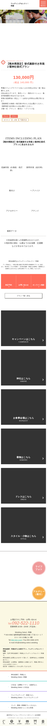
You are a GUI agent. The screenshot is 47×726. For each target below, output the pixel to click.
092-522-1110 (16, 640)
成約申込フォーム (12, 715)
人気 (15, 120)
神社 (35, 722)
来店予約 (12, 722)
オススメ (7, 120)
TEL (4, 722)
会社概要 (37, 715)
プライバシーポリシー (26, 715)
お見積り (20, 722)
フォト (6, 116)
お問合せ (27, 722)
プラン (14, 116)
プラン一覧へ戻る (23, 296)
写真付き (23, 120)
